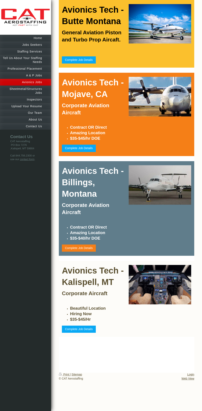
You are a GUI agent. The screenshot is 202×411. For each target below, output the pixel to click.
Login (190, 374)
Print (64, 374)
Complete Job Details (79, 59)
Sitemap (76, 374)
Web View (187, 378)
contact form (27, 159)
